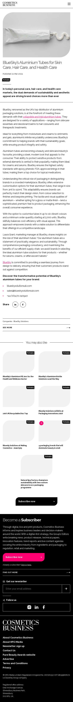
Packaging (6, 80)
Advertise (8, 659)
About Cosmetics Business (18, 637)
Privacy (7, 667)
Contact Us (9, 650)
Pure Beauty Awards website (19, 655)
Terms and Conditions (15, 663)
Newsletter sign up (14, 646)
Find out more (10, 572)
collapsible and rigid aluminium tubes (42, 116)
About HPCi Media (13, 642)
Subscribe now (26, 501)
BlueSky (7, 262)
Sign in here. (26, 565)
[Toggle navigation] (69, 4)
